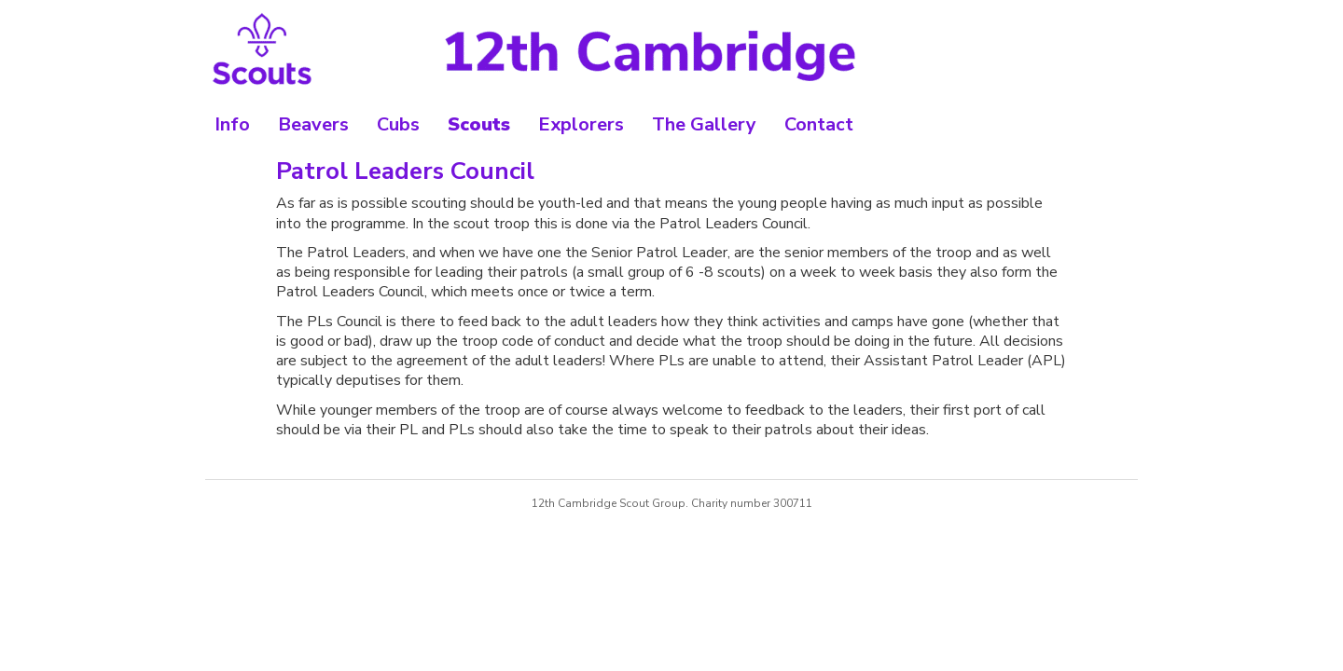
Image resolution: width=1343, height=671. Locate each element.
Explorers (581, 124)
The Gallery (704, 124)
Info (232, 124)
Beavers (313, 124)
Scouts (479, 124)
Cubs (398, 124)
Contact (818, 124)
